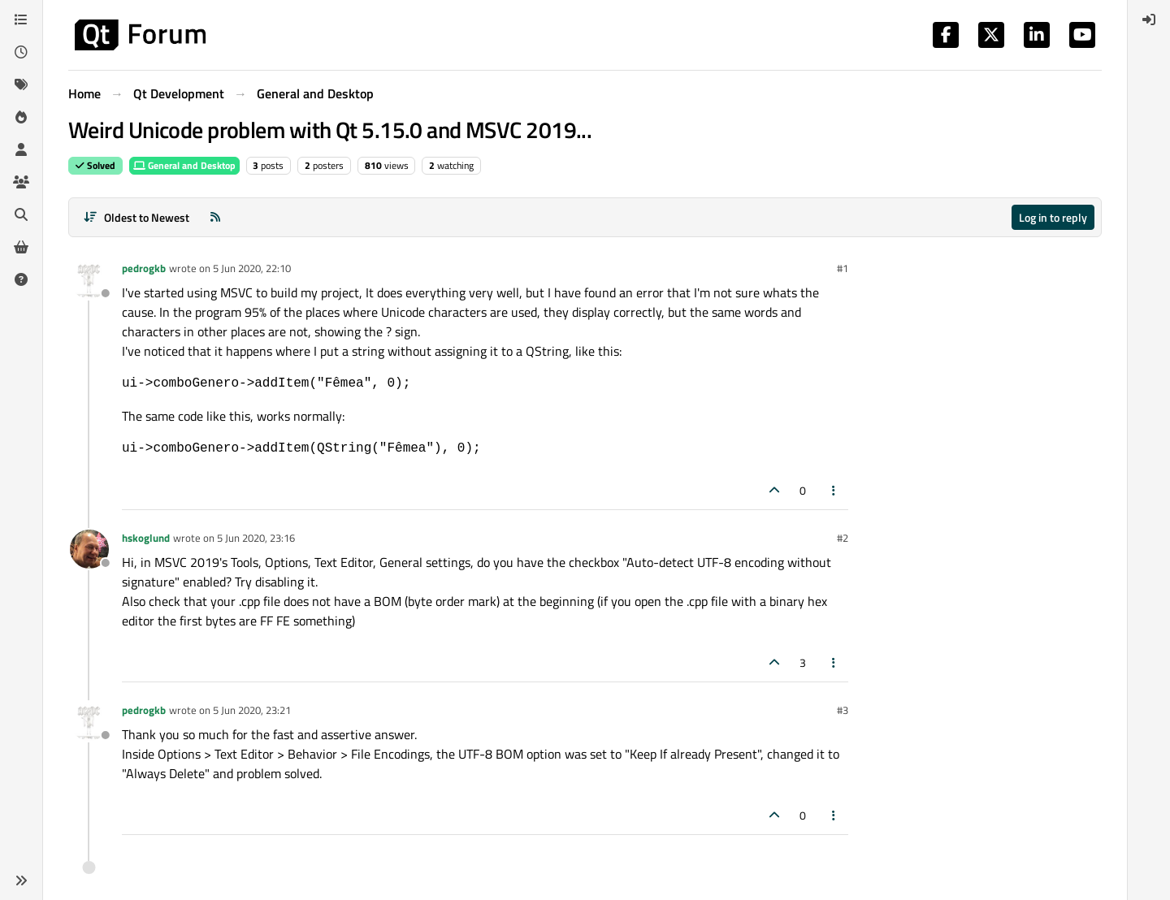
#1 (842, 268)
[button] (21, 881)
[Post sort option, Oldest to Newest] (136, 217)
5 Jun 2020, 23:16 (256, 538)
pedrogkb (144, 268)
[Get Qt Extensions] (21, 247)
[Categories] (21, 19)
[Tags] (21, 84)
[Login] (1149, 19)
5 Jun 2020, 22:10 (252, 268)
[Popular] (21, 117)
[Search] (21, 214)
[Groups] (21, 182)
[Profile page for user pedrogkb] (89, 279)
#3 (842, 710)
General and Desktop (184, 165)
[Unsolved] (21, 279)
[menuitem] (1149, 19)
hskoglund (146, 538)
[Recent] (21, 52)
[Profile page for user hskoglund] (89, 549)
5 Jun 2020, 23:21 (252, 710)
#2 (842, 538)
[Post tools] (834, 490)
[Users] (21, 149)
